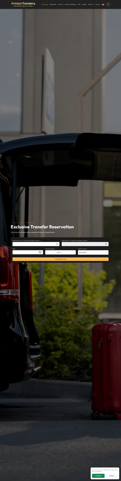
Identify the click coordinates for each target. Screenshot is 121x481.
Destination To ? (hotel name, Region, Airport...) (75, 240)
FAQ (79, 4)
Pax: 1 (58, 252)
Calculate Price (60, 259)
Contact (97, 4)
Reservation (53, 4)
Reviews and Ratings (70, 4)
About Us (90, 4)
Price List (60, 4)
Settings (111, 475)
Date (14, 249)
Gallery (84, 4)
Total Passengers (50, 249)
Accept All (98, 475)
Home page (44, 4)
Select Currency (82, 249)
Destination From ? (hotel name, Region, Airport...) (27, 240)
